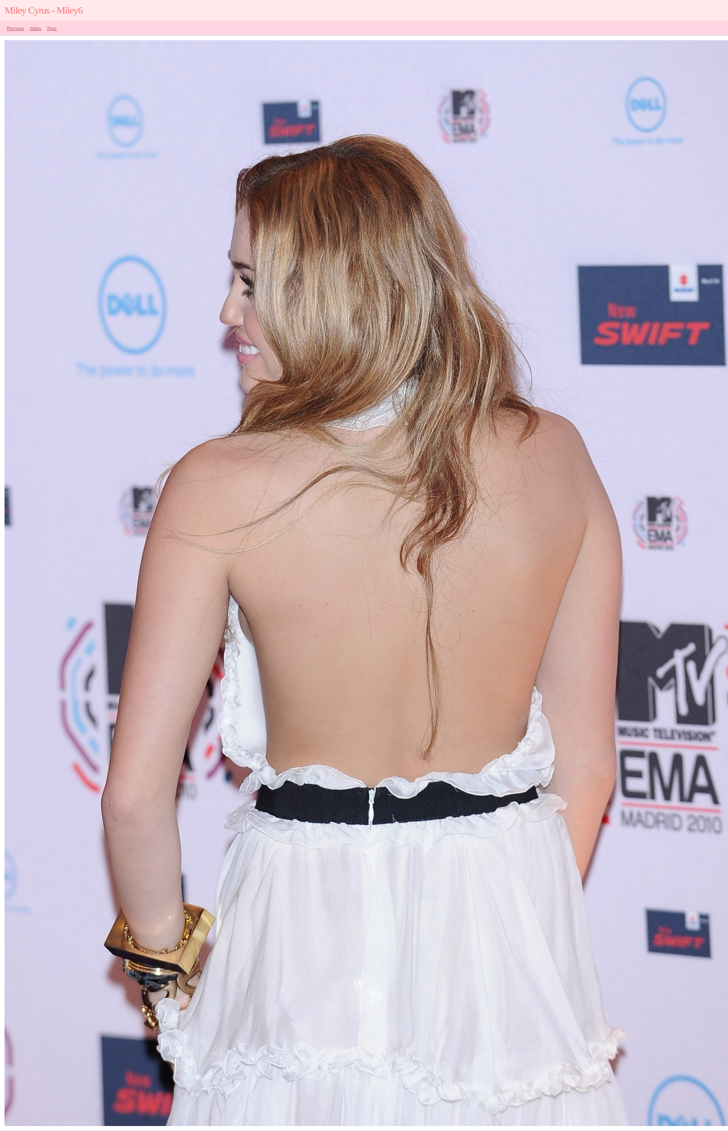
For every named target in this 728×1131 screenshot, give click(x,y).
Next (52, 28)
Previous (15, 28)
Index (35, 28)
